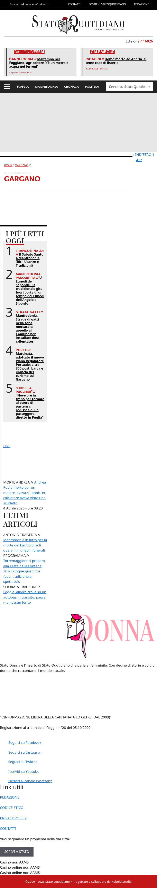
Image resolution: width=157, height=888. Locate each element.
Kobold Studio (121, 881)
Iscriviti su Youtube (23, 771)
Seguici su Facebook (24, 742)
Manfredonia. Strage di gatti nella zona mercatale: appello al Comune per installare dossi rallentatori (28, 328)
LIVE (6, 445)
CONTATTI (74, 4)
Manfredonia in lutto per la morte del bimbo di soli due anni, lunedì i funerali (25, 545)
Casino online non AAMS (20, 867)
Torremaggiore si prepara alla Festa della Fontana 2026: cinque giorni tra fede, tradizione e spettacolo (24, 571)
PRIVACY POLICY (13, 818)
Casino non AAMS (14, 862)
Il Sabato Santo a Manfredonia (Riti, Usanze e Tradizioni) (29, 260)
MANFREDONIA (46, 86)
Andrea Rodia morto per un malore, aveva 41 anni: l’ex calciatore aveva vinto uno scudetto (24, 492)
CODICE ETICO (12, 807)
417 (139, 159)
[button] (7, 86)
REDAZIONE (141, 4)
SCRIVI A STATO (16, 851)
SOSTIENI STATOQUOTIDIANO (107, 4)
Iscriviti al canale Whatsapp (30, 781)
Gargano (21, 165)
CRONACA (71, 86)
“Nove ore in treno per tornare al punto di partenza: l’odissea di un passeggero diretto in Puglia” (30, 406)
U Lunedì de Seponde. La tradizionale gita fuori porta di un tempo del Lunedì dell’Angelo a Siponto (30, 290)
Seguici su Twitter (22, 761)
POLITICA (92, 86)
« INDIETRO (141, 154)
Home (8, 165)
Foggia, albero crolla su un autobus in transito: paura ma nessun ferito (24, 597)
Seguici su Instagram (25, 752)
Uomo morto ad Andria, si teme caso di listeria (116, 61)
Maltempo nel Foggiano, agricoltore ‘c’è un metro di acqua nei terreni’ (39, 63)
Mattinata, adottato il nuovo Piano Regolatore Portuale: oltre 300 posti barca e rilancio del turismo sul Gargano (30, 366)
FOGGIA (23, 86)
